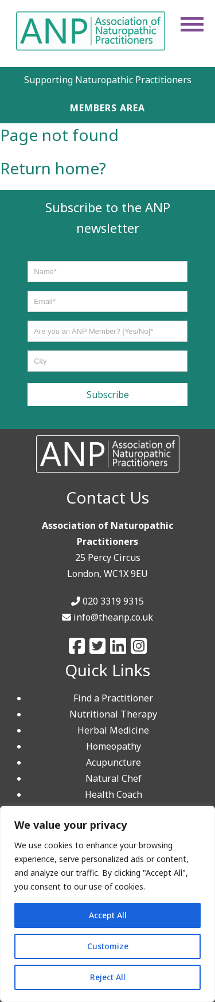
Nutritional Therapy (113, 714)
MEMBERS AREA (107, 108)
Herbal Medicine (113, 730)
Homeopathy (113, 746)
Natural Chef (113, 778)
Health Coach (113, 794)
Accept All (108, 915)
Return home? (53, 168)
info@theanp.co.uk (113, 617)
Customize (107, 946)
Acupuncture (113, 762)
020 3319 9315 (113, 601)
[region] (107, 904)
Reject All (108, 977)
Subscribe (108, 394)
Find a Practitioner (113, 698)
